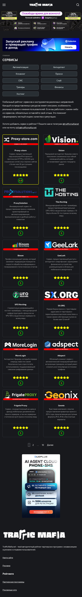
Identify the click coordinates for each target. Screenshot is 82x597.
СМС (20, 80)
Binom (21, 255)
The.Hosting (61, 202)
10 (43, 445)
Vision (61, 150)
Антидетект (59, 67)
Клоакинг (20, 73)
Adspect (61, 355)
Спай (59, 80)
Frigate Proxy (20, 405)
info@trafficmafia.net (26, 127)
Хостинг (21, 94)
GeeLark (61, 255)
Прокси (59, 73)
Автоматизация (20, 67)
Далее (50, 445)
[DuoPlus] (41, 486)
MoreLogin (20, 355)
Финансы (59, 87)
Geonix (61, 405)
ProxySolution (21, 203)
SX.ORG (61, 305)
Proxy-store (21, 150)
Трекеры (20, 87)
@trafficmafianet (71, 124)
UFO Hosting (20, 304)
